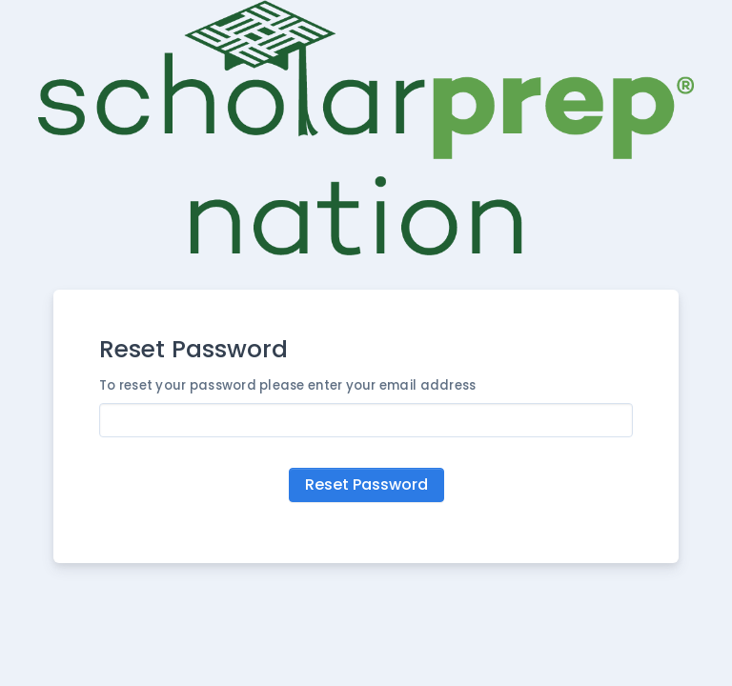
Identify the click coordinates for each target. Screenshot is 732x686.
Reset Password (366, 484)
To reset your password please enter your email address (287, 385)
